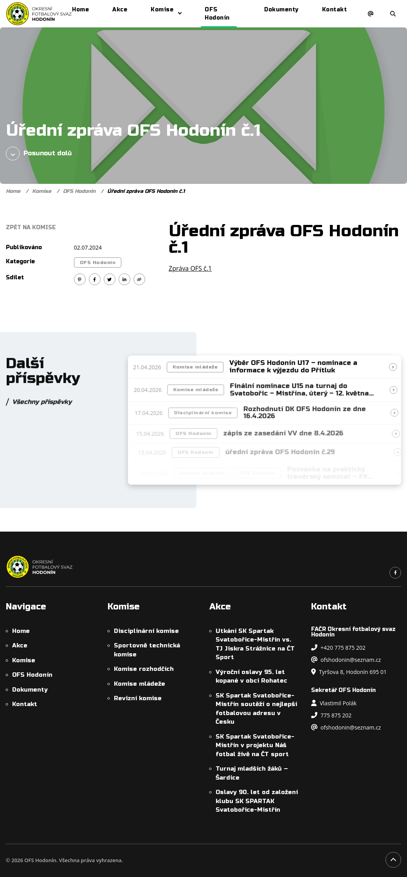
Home (13, 191)
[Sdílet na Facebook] (95, 279)
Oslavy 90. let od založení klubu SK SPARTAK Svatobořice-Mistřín (257, 801)
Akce (19, 645)
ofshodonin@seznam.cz (346, 659)
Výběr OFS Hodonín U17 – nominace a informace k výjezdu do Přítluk (296, 366)
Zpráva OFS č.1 (190, 268)
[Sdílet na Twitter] (109, 279)
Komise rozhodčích (144, 668)
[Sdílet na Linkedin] (124, 279)
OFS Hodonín (79, 191)
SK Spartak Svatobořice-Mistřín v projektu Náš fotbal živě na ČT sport (255, 745)
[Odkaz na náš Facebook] (395, 573)
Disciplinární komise (208, 412)
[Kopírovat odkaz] (139, 279)
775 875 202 (331, 715)
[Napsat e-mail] (370, 13)
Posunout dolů (39, 154)
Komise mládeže (197, 367)
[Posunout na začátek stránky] (393, 860)
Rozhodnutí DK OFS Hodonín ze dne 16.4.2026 (310, 413)
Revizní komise (138, 698)
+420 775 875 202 (338, 647)
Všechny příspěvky (42, 405)
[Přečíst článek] (395, 367)
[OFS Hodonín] (39, 13)
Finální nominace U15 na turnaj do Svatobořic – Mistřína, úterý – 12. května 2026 (303, 393)
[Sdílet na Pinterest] (80, 279)
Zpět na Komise (31, 227)
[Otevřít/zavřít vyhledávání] (393, 13)
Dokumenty (30, 689)
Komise (41, 191)
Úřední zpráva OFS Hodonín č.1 (146, 191)
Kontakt (24, 704)
